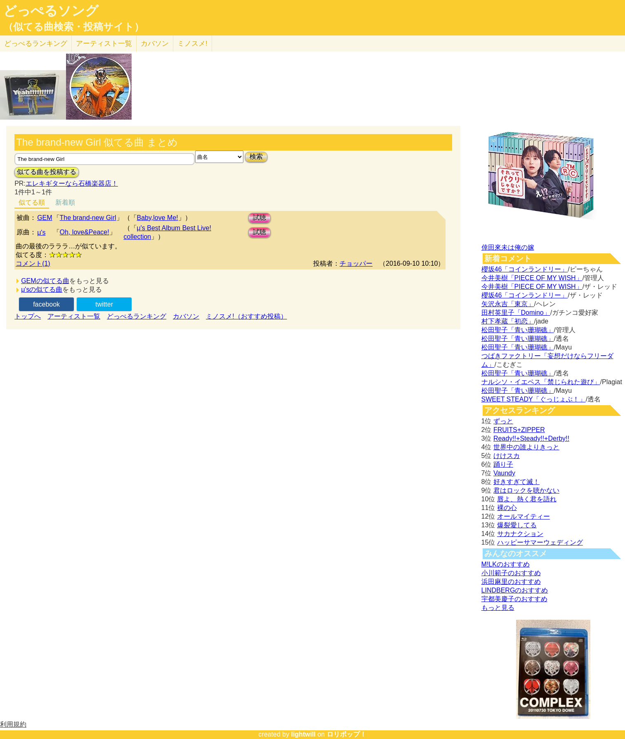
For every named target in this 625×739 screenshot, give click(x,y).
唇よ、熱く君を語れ (527, 499)
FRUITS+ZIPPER (519, 429)
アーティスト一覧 (73, 316)
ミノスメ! (192, 43)
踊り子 (503, 464)
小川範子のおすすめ (511, 572)
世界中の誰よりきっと (526, 447)
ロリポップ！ (346, 734)
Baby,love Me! (157, 217)
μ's (41, 232)
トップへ (27, 316)
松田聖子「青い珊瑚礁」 (517, 329)
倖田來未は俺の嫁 (507, 247)
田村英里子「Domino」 (515, 312)
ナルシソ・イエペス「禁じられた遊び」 (540, 381)
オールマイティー (523, 516)
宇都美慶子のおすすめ (514, 598)
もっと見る (497, 607)
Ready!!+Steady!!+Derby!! (531, 438)
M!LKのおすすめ (505, 564)
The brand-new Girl (88, 217)
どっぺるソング (51, 10)
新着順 (65, 202)
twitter (104, 304)
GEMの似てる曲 (45, 280)
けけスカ (506, 455)
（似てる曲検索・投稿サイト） (73, 26)
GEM (44, 217)
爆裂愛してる (517, 525)
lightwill (303, 734)
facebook (46, 304)
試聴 (259, 217)
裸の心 (507, 507)
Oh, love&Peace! (84, 232)
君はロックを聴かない (526, 490)
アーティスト (104, 43)
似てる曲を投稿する (46, 171)
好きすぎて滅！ (516, 481)
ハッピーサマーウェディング (540, 542)
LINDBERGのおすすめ (514, 590)
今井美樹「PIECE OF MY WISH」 (532, 277)
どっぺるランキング (136, 316)
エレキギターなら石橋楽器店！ (72, 183)
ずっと (503, 421)
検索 (256, 156)
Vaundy (504, 473)
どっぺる (35, 43)
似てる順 (32, 202)
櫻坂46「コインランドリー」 (524, 269)
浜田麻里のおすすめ (511, 581)
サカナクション (520, 533)
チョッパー (356, 263)
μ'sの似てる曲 (41, 289)
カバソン (155, 43)
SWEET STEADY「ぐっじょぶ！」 (533, 399)
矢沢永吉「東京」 (507, 303)
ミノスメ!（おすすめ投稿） (246, 316)
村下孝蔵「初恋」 (507, 321)
